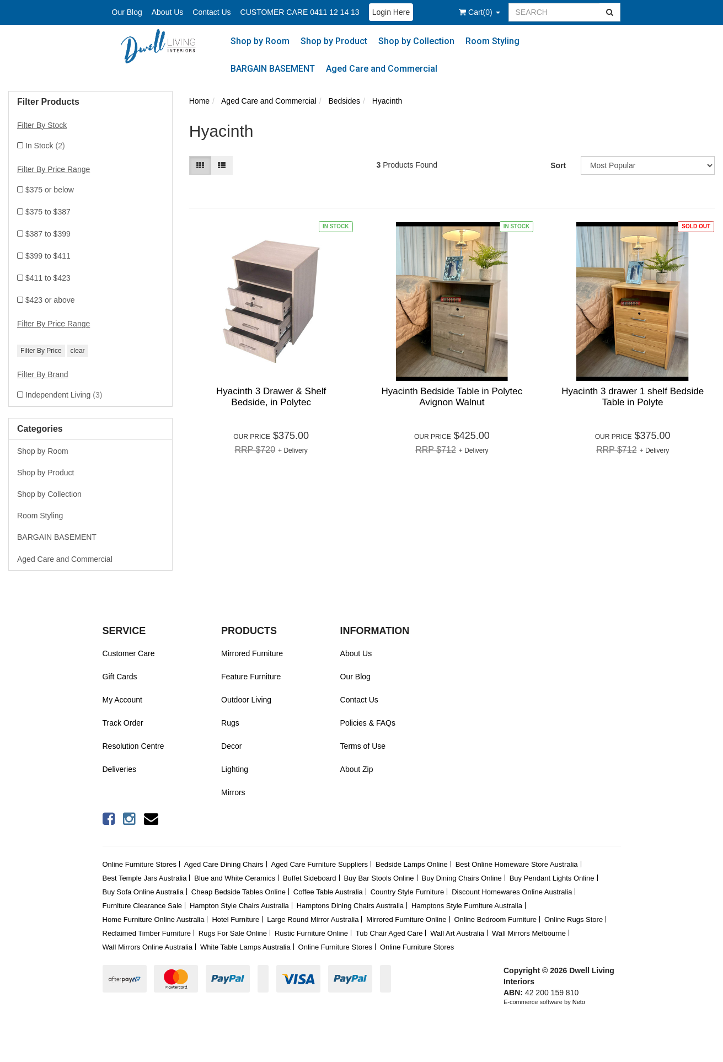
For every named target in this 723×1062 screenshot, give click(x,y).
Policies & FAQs (367, 722)
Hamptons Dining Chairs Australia (350, 906)
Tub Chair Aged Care (389, 933)
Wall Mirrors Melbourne (529, 933)
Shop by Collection (416, 41)
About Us (168, 12)
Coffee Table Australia (328, 892)
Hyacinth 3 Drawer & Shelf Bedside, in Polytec (271, 396)
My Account (122, 699)
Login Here (391, 12)
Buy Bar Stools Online (379, 878)
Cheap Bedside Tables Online (238, 892)
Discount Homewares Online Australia (512, 892)
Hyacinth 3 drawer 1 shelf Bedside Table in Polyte (632, 396)
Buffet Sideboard (309, 878)
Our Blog (127, 12)
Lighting (234, 769)
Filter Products (48, 101)
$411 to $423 (48, 277)
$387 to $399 (48, 233)
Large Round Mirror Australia (312, 919)
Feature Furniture (251, 676)
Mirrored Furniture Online (406, 919)
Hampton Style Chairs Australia (239, 906)
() (479, 12)
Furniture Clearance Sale (143, 906)
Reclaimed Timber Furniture (147, 933)
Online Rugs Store (573, 919)
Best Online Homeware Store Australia (517, 864)
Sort (558, 165)
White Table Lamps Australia (245, 947)
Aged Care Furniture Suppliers (319, 864)
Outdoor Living (246, 699)
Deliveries (119, 769)
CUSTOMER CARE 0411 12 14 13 (300, 12)
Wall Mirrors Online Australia (148, 947)
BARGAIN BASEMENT (273, 68)
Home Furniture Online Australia (154, 919)
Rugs (230, 722)
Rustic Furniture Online (311, 933)
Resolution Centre (133, 746)
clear (78, 351)
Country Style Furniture (407, 892)
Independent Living (63, 394)
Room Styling (492, 41)
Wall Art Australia (457, 933)
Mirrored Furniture (252, 653)
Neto (578, 1002)
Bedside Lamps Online (412, 864)
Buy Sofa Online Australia (143, 892)
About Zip (356, 769)
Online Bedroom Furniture (495, 919)
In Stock (45, 145)
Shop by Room (260, 41)
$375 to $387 (48, 211)
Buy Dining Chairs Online (462, 878)
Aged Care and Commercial (381, 68)
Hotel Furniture (235, 919)
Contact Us (211, 12)
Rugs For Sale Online (233, 933)
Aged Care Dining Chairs (224, 864)
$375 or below (49, 189)
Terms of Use (362, 746)
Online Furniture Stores (139, 864)
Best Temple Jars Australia (145, 878)
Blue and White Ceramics (234, 878)
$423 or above (50, 300)
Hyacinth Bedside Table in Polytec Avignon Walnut (451, 396)
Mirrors (233, 792)
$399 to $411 (48, 255)
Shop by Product (334, 41)
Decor (231, 746)
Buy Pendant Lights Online (552, 878)
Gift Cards (120, 676)
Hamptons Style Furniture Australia (466, 906)
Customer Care (129, 653)
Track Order (123, 722)
